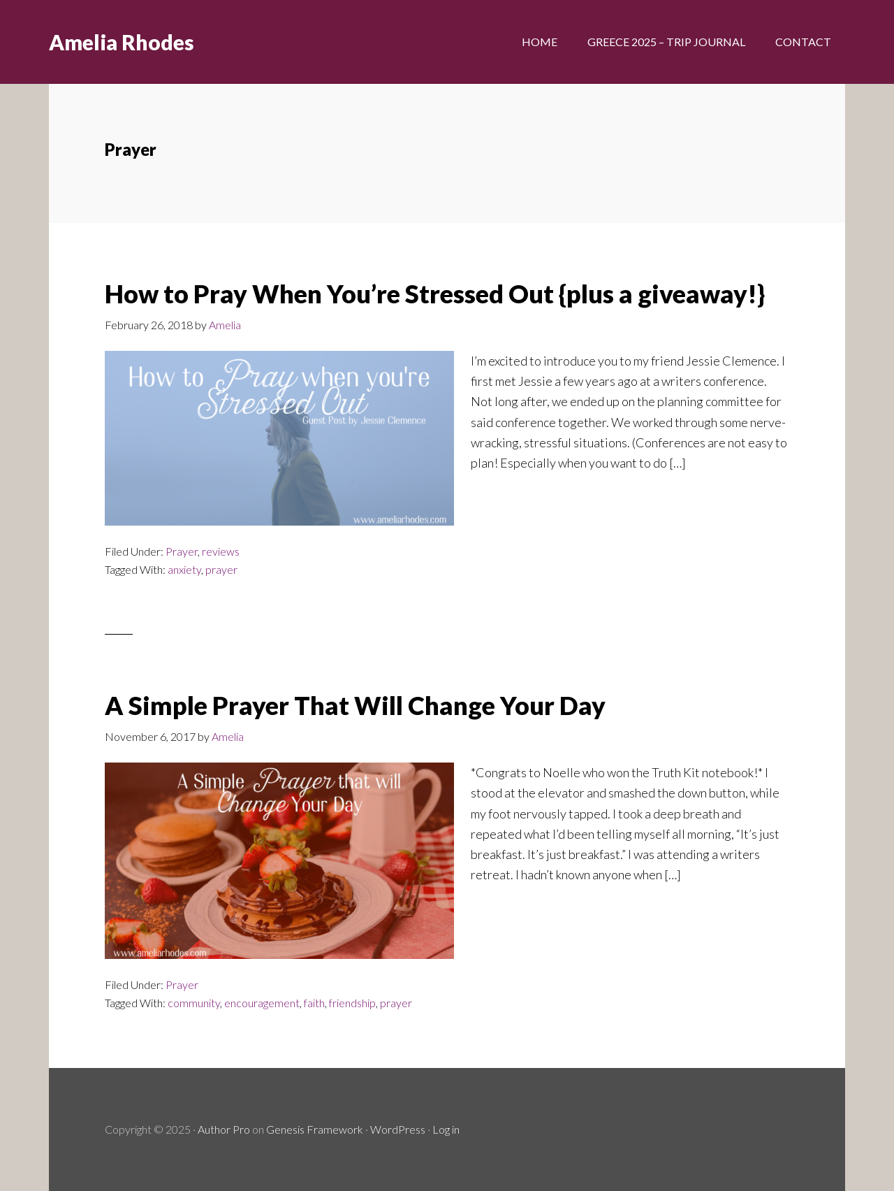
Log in (446, 1129)
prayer (221, 569)
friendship (352, 1002)
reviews (221, 551)
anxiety (184, 569)
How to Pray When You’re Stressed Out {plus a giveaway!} (435, 293)
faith (314, 1002)
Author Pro (224, 1129)
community (194, 1002)
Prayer (182, 551)
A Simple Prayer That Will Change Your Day (355, 705)
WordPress (397, 1129)
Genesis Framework (314, 1129)
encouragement (262, 1002)
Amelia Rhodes (121, 42)
